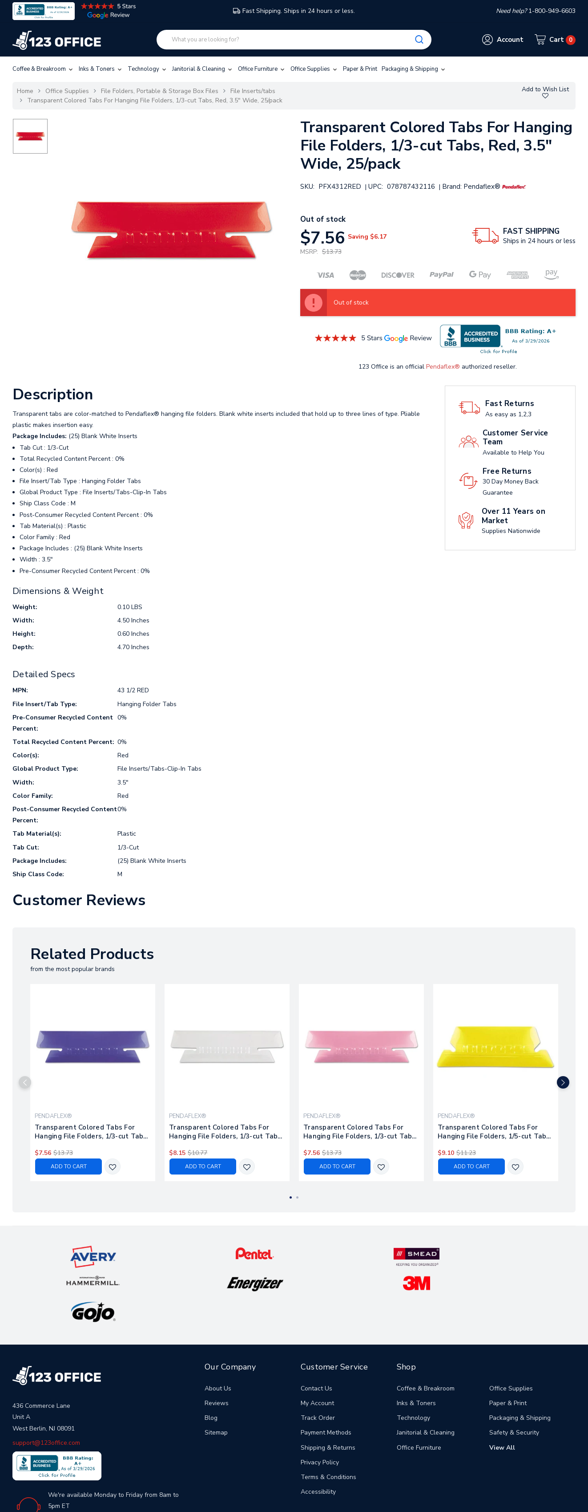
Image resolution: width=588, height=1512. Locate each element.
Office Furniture (262, 69)
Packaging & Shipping (414, 69)
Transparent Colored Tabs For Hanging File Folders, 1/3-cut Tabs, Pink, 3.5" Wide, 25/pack (360, 1132)
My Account (317, 1344)
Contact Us (316, 1329)
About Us (218, 1329)
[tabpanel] (93, 1082)
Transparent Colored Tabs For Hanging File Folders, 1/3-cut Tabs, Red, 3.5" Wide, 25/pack (154, 100)
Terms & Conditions (328, 1418)
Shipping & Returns (328, 1388)
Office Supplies (314, 69)
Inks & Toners (101, 69)
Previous (11, 1082)
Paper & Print (360, 69)
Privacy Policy (320, 1403)
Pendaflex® (443, 366)
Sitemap (216, 1374)
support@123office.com (46, 1383)
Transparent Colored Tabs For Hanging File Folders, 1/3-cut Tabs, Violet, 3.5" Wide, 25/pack (92, 1132)
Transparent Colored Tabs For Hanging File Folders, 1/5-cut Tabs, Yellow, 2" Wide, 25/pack (495, 1132)
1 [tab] (291, 1197)
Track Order (318, 1359)
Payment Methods (326, 1374)
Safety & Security (514, 1374)
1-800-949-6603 (79, 1460)
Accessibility (318, 1433)
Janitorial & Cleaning (203, 69)
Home (25, 91)
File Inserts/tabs (252, 91)
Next (577, 1082)
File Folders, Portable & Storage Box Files (159, 91)
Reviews (217, 1344)
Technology (148, 69)
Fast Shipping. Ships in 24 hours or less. (294, 11)
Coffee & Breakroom (43, 69)
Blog (211, 1359)
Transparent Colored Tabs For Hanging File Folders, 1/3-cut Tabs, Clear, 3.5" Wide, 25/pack (226, 1132)
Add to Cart (69, 1166)
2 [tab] (297, 1197)
